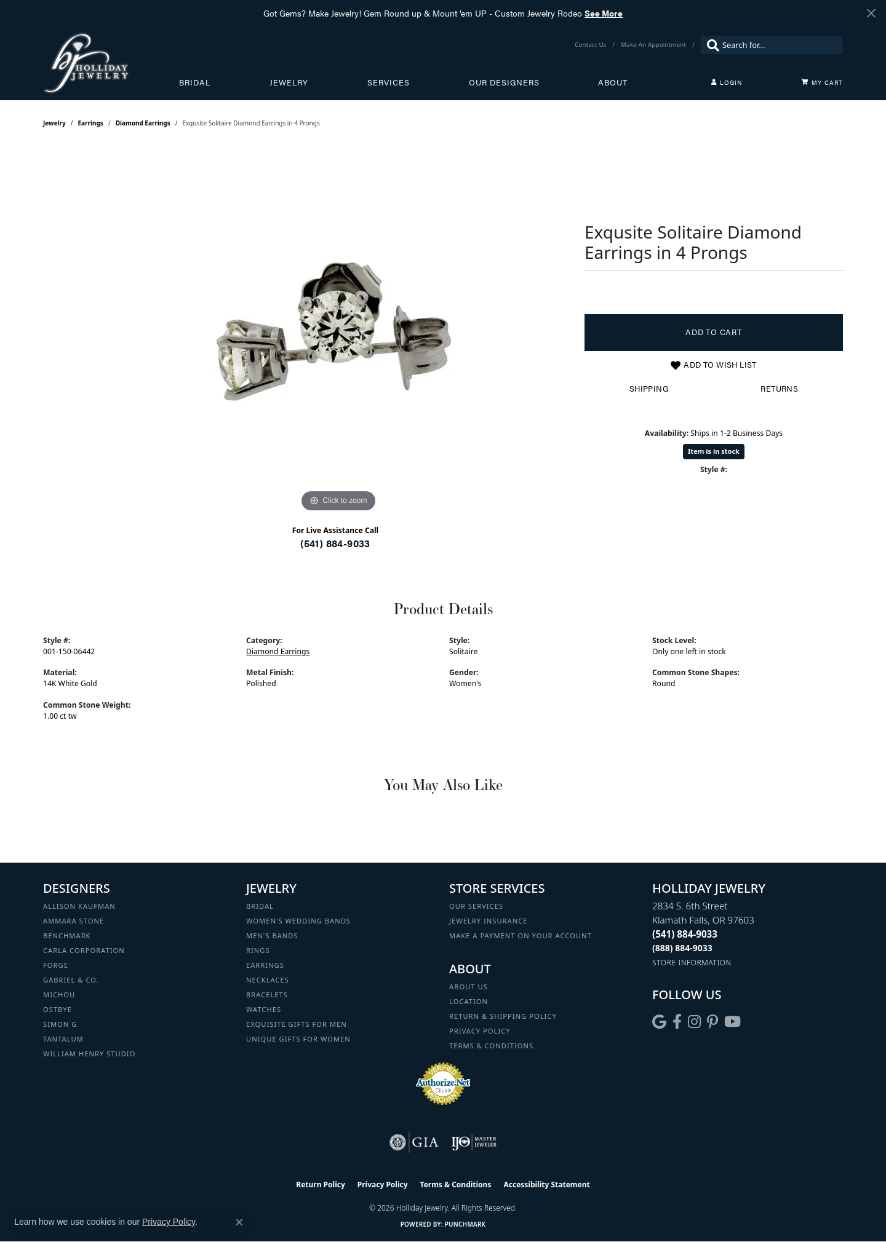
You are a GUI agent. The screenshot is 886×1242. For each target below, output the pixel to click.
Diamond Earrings (143, 123)
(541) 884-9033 (335, 543)
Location (468, 1001)
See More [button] (604, 13)
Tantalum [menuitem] (63, 1038)
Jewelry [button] (288, 82)
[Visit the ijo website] (474, 1142)
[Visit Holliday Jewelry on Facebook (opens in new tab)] (677, 1022)
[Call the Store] (684, 934)
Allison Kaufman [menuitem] (79, 906)
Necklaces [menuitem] (267, 979)
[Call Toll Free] (682, 948)
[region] (338, 330)
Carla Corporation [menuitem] (84, 950)
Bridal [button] (194, 82)
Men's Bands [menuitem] (272, 935)
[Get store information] (692, 962)
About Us (468, 986)
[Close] (871, 13)
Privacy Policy (480, 1030)
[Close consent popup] (239, 1222)
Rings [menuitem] (258, 950)
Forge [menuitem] (55, 965)
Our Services (476, 906)
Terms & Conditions (491, 1045)
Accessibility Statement (546, 1184)
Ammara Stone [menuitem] (73, 920)
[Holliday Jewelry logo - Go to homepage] (111, 63)
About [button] (613, 82)
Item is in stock (714, 451)
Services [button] (388, 82)
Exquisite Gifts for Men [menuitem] (296, 1024)
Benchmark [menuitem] (67, 935)
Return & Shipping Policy (503, 1016)
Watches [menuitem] (263, 1009)
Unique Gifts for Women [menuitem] (298, 1038)
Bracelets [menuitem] (267, 994)
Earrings (90, 123)
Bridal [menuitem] (260, 906)
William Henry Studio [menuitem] (89, 1053)
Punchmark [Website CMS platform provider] (465, 1224)
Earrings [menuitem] (265, 965)
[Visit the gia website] (414, 1142)
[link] (592, 45)
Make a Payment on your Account (520, 935)
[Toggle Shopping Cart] (822, 82)
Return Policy (320, 1184)
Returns (779, 388)
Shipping (648, 388)
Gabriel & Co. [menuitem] (71, 979)
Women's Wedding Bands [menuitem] (298, 920)
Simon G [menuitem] (60, 1024)
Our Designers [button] (504, 82)
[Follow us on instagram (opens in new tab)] (694, 1022)
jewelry (54, 123)
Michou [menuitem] (59, 994)
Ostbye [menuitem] (57, 1009)
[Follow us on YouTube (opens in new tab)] (732, 1022)
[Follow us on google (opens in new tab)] (659, 1022)
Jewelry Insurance (488, 920)
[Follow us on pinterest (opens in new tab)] (712, 1022)
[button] (726, 82)
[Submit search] (710, 45)
